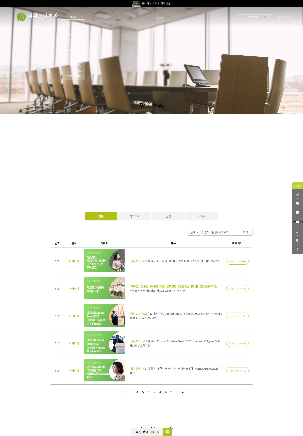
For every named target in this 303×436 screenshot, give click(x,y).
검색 (245, 232)
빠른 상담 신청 (147, 432)
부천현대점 (75, 65)
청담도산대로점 (73, 50)
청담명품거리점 (73, 55)
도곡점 (78, 24)
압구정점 (76, 44)
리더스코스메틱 (21, 421)
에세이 (202, 216)
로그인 (290, 17)
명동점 (78, 29)
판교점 (78, 60)
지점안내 (72, 17)
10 (171, 392)
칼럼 (168, 216)
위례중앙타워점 (73, 75)
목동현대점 (75, 39)
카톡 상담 (18, 402)
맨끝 (183, 392)
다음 (177, 392)
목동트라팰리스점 (72, 34)
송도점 (78, 70)
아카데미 (135, 216)
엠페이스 (253, 17)
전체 (101, 216)
